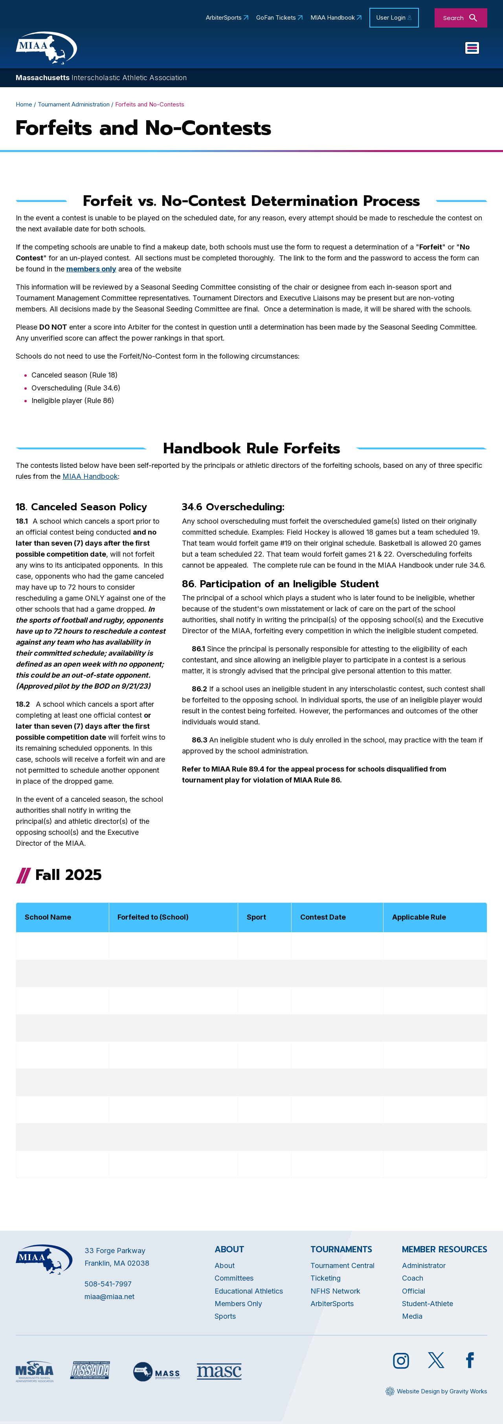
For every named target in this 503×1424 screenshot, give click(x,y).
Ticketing (325, 1280)
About (225, 1267)
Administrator (424, 1267)
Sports (353, 49)
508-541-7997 (108, 1286)
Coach (412, 1280)
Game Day (402, 49)
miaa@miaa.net (109, 1299)
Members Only (238, 1305)
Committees (234, 1280)
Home (24, 106)
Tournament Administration (74, 106)
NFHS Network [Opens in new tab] (335, 1293)
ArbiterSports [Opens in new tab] (224, 17)
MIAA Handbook (332, 17)
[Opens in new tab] (91, 271)
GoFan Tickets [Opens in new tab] (276, 17)
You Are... (454, 49)
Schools (309, 49)
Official (413, 1293)
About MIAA (172, 49)
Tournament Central (342, 1267)
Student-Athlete (427, 1305)
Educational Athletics (243, 49)
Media (412, 1318)
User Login (391, 17)
